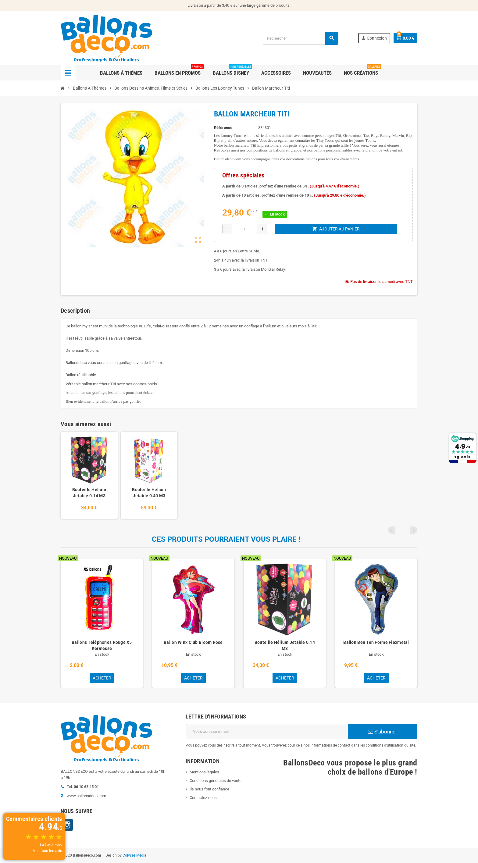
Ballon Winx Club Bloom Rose (193, 642)
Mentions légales (204, 772)
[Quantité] (245, 229)
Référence (223, 127)
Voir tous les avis (47, 850)
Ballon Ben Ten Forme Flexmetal (376, 642)
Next (413, 530)
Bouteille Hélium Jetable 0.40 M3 (149, 492)
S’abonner (382, 732)
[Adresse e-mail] (267, 731)
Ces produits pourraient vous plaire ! (226, 539)
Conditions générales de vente (215, 780)
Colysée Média (134, 855)
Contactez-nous (203, 797)
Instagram (67, 825)
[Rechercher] (300, 38)
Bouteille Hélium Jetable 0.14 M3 (89, 492)
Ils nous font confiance (209, 789)
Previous (405, 530)
